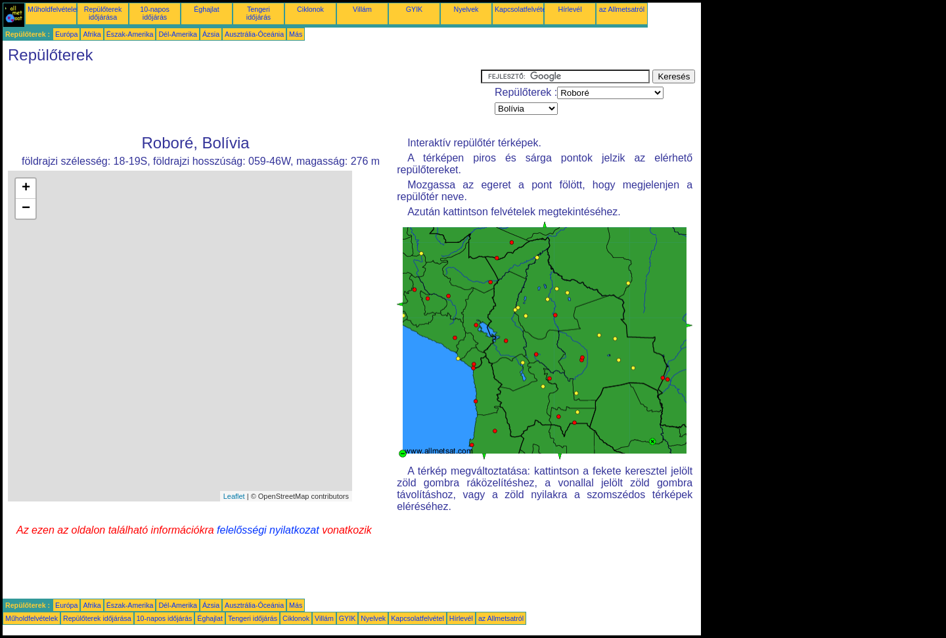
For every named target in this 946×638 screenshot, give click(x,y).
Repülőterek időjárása (103, 13)
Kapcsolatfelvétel (521, 9)
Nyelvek (466, 9)
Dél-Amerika (177, 34)
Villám (362, 9)
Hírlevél (569, 9)
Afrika (92, 34)
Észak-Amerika (130, 34)
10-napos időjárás (154, 13)
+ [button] (26, 188)
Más (295, 34)
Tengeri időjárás (258, 13)
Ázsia (210, 34)
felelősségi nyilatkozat (268, 530)
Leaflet (234, 496)
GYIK (414, 9)
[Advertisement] (242, 99)
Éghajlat (206, 9)
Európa (66, 34)
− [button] (26, 209)
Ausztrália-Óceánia (254, 34)
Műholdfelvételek (54, 9)
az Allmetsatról (621, 9)
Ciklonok (310, 9)
